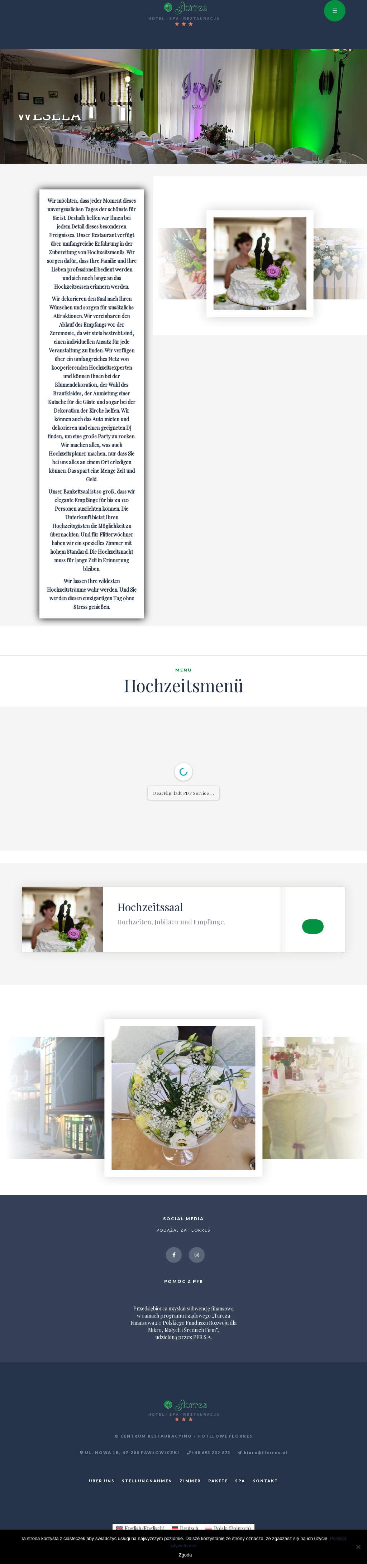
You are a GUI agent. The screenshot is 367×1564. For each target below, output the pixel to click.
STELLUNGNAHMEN (147, 1480)
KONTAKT (265, 1480)
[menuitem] (140, 1528)
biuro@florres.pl (262, 1452)
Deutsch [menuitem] (189, 1528)
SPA (240, 1480)
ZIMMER (190, 1480)
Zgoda (185, 1555)
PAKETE (218, 1480)
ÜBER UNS (102, 1480)
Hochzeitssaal (150, 907)
